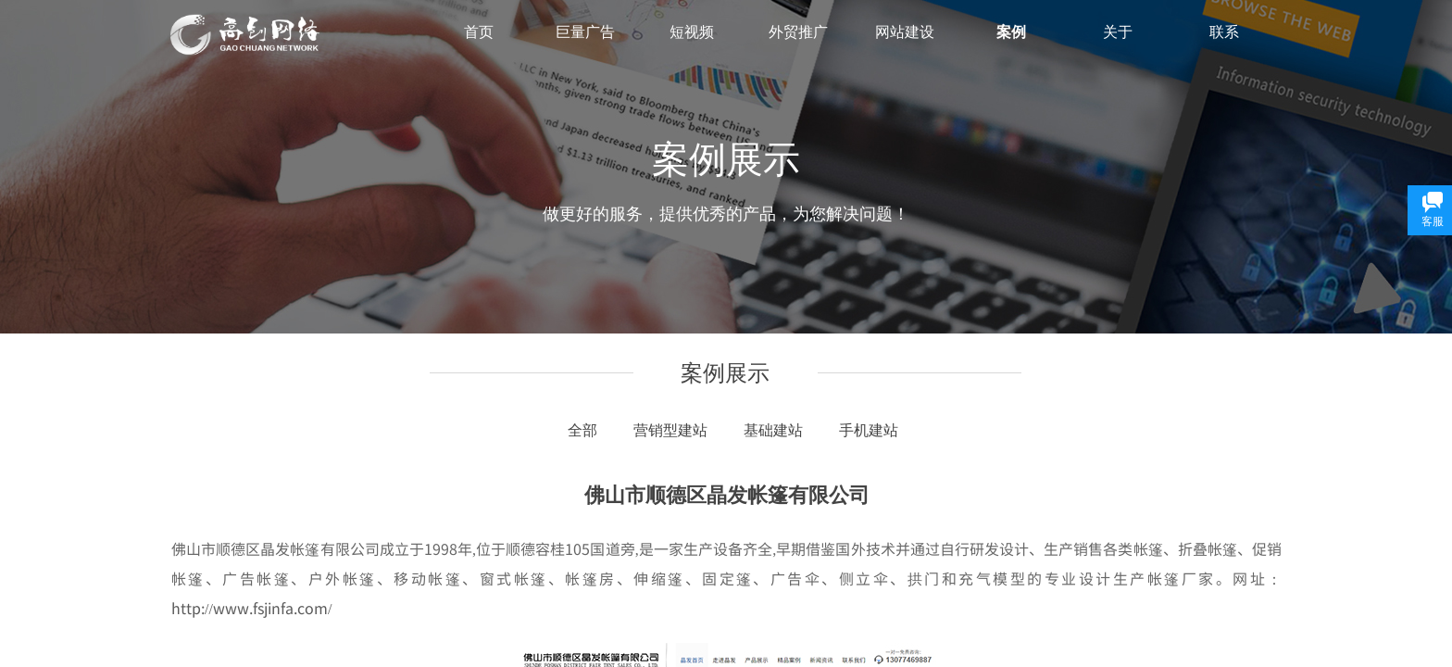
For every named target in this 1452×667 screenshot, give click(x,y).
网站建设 (904, 32)
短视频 (692, 32)
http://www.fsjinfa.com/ (251, 608)
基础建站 (773, 430)
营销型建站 (670, 430)
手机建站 (868, 430)
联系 (1224, 32)
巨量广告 (585, 32)
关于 (1118, 32)
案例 (1011, 32)
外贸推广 (798, 32)
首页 (479, 32)
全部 (582, 430)
